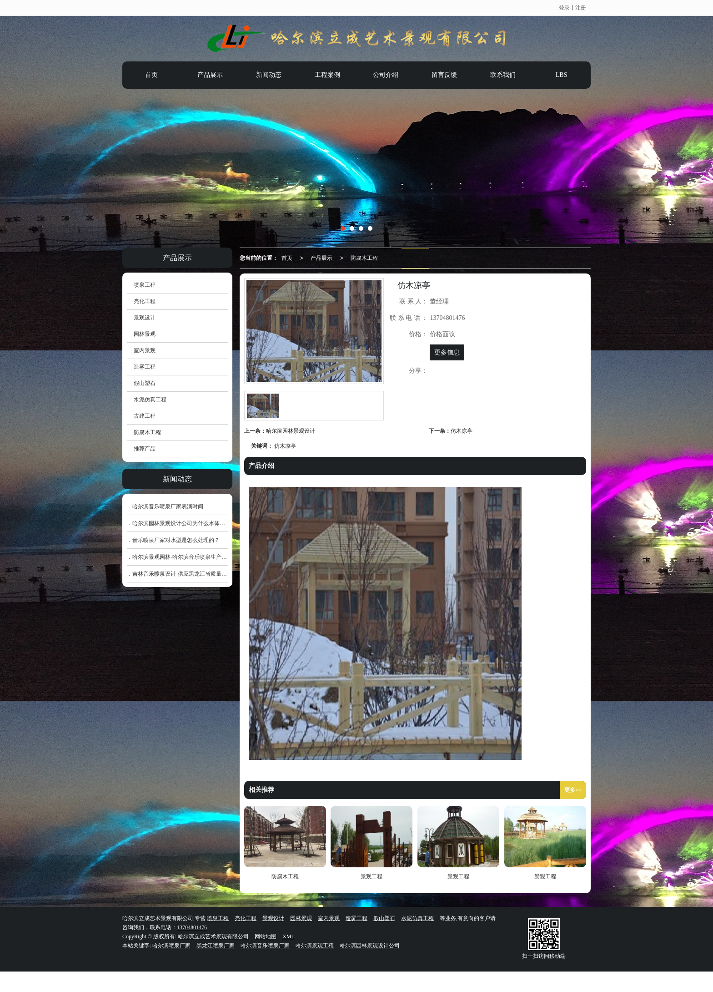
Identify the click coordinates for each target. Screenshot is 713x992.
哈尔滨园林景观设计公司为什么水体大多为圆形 (189, 523)
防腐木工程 (364, 258)
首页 (151, 74)
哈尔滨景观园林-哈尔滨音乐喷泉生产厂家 (182, 557)
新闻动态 (268, 74)
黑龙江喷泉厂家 (215, 945)
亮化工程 (145, 301)
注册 (580, 8)
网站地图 (265, 936)
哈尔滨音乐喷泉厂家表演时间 (167, 506)
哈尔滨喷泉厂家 (171, 945)
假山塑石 (145, 383)
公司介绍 (385, 74)
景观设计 (145, 317)
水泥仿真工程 (150, 399)
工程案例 (327, 74)
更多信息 (447, 352)
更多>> (573, 790)
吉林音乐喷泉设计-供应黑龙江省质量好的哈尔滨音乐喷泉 (201, 574)
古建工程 (145, 416)
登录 (564, 8)
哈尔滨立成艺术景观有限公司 (213, 936)
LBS (561, 74)
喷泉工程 (145, 285)
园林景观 (145, 334)
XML (288, 936)
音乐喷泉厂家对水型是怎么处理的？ (176, 540)
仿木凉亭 (461, 431)
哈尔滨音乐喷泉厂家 (265, 945)
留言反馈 (444, 74)
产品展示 (210, 74)
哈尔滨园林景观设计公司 (370, 945)
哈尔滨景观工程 (315, 945)
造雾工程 (145, 367)
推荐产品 (145, 448)
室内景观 (145, 350)
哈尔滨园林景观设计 (290, 431)
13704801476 (192, 927)
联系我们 (503, 74)
